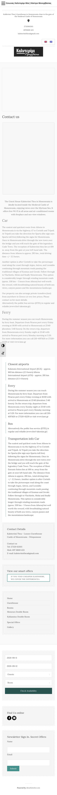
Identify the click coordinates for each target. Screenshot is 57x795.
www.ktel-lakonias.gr (20, 306)
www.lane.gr (20, 342)
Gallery (10, 627)
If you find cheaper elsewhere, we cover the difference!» (28, 577)
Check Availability (28, 691)
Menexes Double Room (17, 612)
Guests (11, 674)
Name (10, 741)
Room (10, 682)
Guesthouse (12, 603)
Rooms (10, 608)
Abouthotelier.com (33, 788)
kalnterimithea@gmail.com (28, 33)
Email (9, 754)
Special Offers (13, 622)
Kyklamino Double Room (18, 616)
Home (10, 598)
